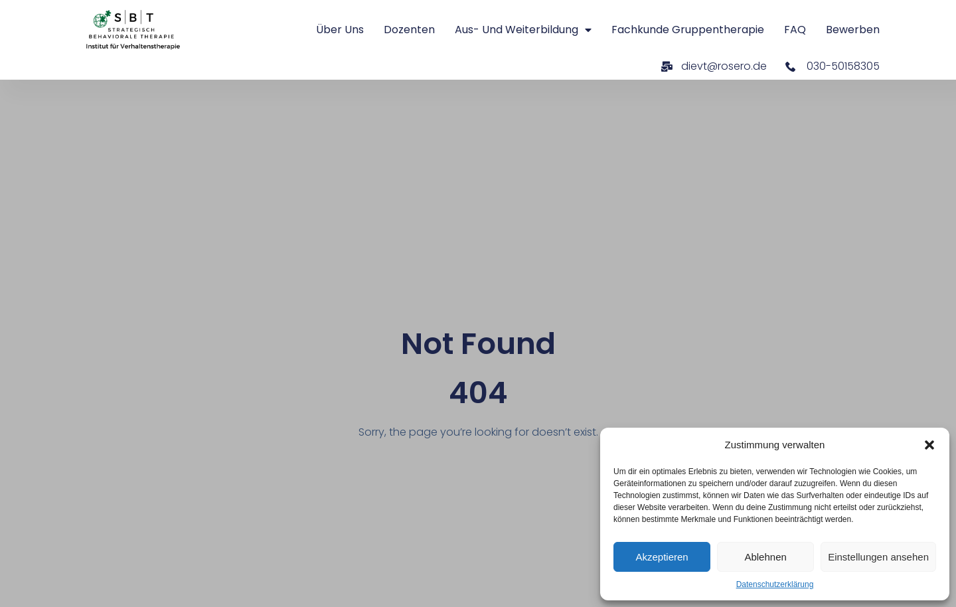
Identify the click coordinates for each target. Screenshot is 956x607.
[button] (929, 445)
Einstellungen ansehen (878, 557)
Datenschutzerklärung (775, 584)
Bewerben (853, 29)
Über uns (340, 29)
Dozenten (409, 29)
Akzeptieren (661, 557)
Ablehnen (765, 557)
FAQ (795, 29)
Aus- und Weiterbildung (523, 30)
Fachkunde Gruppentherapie (687, 29)
